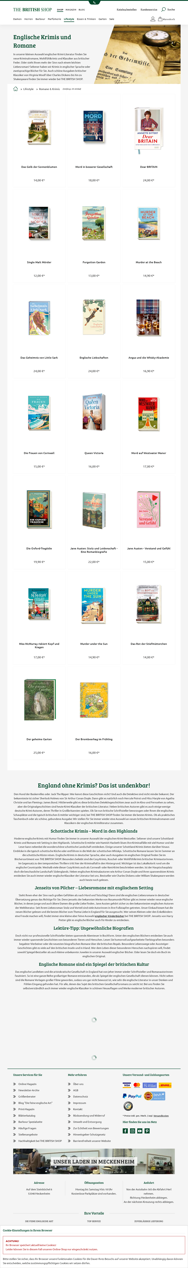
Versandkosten (161, 1115)
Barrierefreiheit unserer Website (89, 1141)
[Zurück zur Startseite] (32, 9)
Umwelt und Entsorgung (85, 1122)
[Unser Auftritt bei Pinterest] (147, 1130)
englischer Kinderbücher (109, 916)
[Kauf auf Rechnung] (150, 1085)
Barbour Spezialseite (27, 1122)
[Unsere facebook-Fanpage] (126, 1130)
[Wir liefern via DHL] (165, 1085)
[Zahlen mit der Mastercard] (137, 1085)
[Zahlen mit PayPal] (133, 1096)
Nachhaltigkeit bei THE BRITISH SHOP (37, 1141)
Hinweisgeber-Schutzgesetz (86, 1135)
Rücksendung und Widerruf (86, 1116)
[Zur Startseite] (15, 89)
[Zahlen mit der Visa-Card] (127, 1085)
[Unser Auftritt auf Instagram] (133, 1130)
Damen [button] (17, 19)
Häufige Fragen (24, 1128)
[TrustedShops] (128, 1106)
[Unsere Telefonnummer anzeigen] (94, 3)
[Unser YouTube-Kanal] (140, 1130)
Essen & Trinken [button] (86, 19)
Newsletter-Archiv (26, 1090)
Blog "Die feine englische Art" (32, 1103)
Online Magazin (25, 1084)
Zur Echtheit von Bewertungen (88, 1128)
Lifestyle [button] (69, 19)
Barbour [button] (40, 19)
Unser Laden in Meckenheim (93, 1161)
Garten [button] (103, 19)
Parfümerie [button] (54, 19)
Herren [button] (28, 19)
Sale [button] (111, 19)
